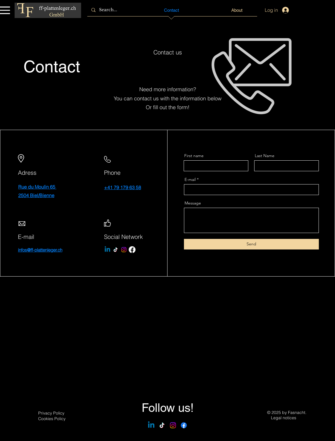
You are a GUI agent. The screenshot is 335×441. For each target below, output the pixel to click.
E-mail (190, 179)
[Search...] (112, 10)
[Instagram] (123, 249)
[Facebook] (132, 249)
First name (194, 156)
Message (193, 203)
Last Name (264, 156)
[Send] (251, 244)
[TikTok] (115, 249)
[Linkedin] (107, 249)
